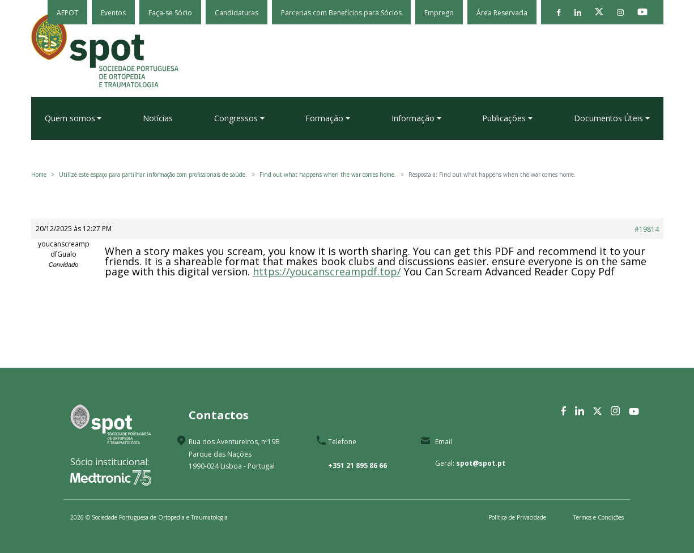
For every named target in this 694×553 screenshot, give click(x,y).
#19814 (647, 229)
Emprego (439, 13)
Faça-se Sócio (170, 13)
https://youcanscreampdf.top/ (327, 271)
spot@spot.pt (480, 463)
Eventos (113, 13)
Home (38, 174)
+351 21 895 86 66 (357, 465)
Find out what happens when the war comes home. (327, 174)
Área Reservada (501, 13)
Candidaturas (236, 13)
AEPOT (67, 13)
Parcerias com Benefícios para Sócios (341, 13)
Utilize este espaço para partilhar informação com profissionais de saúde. (153, 174)
